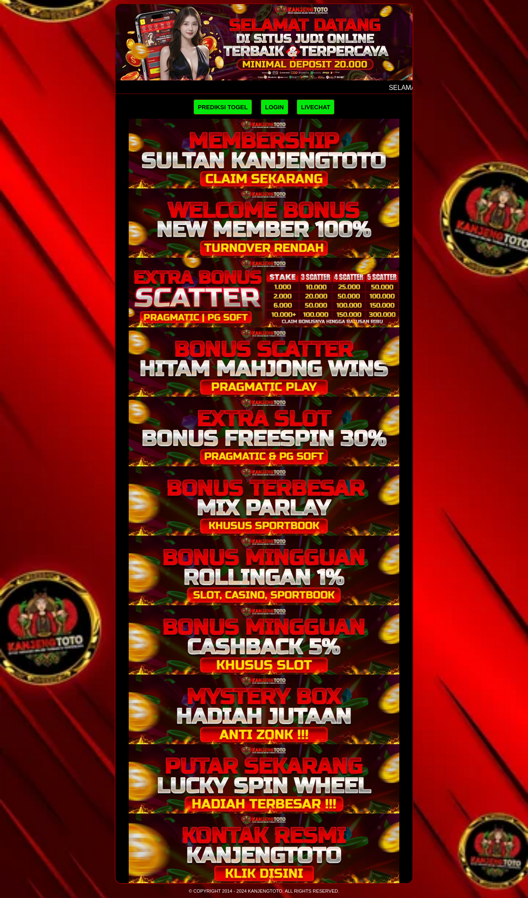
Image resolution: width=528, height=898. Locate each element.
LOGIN (274, 107)
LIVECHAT (315, 107)
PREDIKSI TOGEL (223, 107)
